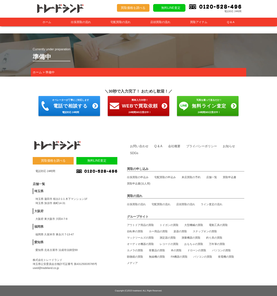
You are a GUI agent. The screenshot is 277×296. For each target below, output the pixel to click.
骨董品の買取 (157, 250)
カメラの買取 (135, 250)
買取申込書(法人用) (138, 183)
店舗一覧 (211, 177)
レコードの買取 (169, 244)
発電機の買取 (226, 256)
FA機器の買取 (179, 256)
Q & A (230, 22)
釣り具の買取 (214, 237)
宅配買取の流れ (120, 22)
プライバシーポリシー (201, 146)
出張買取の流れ (81, 22)
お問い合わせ (139, 146)
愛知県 (38, 242)
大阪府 (38, 211)
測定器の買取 (168, 237)
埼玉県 (38, 191)
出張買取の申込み (138, 177)
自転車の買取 (135, 231)
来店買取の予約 (191, 177)
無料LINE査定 (170, 7)
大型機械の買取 (193, 225)
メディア (132, 263)
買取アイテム (198, 22)
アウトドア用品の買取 (140, 225)
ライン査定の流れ (211, 204)
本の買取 (176, 250)
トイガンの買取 (169, 225)
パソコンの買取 (221, 250)
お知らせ (229, 146)
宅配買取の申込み (165, 177)
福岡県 (38, 226)
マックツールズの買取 (140, 237)
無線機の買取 (157, 256)
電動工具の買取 (218, 225)
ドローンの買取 (196, 250)
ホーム (47, 22)
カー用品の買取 (158, 231)
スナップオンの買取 (205, 231)
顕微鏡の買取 (135, 256)
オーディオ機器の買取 (140, 244)
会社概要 (174, 146)
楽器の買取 (180, 231)
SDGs (134, 153)
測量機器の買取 (191, 237)
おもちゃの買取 (193, 244)
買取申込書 (229, 177)
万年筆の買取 (217, 244)
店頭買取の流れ (160, 22)
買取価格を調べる (133, 7)
